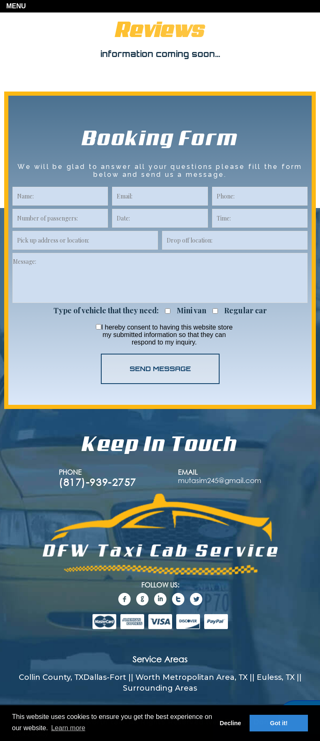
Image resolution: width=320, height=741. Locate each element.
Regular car (245, 310)
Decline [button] (230, 723)
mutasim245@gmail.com (219, 480)
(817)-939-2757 (97, 482)
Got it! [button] (279, 723)
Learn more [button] (68, 727)
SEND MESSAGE (160, 368)
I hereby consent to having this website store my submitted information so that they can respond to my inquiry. (164, 335)
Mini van (191, 310)
